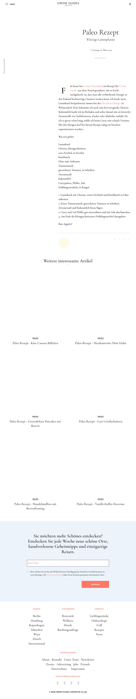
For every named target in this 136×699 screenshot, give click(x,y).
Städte (36, 609)
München (37, 630)
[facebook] (57, 683)
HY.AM (84, 692)
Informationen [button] (68, 653)
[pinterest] (71, 683)
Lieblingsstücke (99, 616)
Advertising (64, 664)
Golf (99, 625)
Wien (36, 634)
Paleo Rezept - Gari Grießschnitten (100, 421)
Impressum (78, 669)
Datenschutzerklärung (54, 575)
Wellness (68, 621)
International (37, 643)
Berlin (36, 616)
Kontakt (57, 660)
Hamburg (37, 621)
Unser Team (71, 660)
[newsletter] (78, 683)
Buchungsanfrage (68, 630)
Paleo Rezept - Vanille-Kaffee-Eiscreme (101, 504)
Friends (85, 664)
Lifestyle (99, 609)
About (46, 660)
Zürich (37, 639)
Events (50, 664)
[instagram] (64, 683)
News (99, 634)
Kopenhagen (36, 625)
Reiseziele (68, 616)
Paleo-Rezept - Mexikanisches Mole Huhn (100, 343)
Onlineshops (99, 621)
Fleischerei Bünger (111, 103)
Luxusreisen (68, 609)
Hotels (68, 625)
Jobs (75, 664)
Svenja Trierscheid (93, 86)
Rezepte (99, 630)
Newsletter (87, 660)
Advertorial (100, 58)
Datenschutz (59, 669)
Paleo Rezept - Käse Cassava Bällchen (35, 343)
